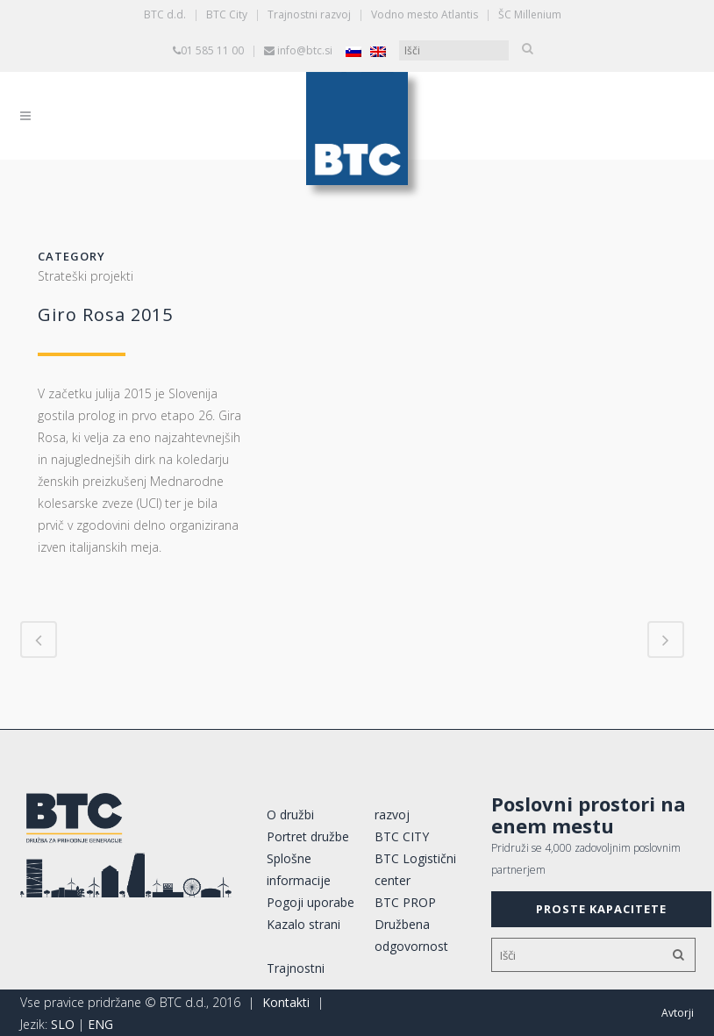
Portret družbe (308, 836)
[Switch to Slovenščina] (353, 51)
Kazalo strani (303, 924)
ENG (100, 1024)
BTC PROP (405, 902)
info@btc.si (304, 50)
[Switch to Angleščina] (378, 51)
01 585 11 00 (212, 50)
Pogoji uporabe (310, 902)
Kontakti (286, 1002)
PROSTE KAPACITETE (601, 909)
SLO (63, 1024)
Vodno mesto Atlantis (424, 14)
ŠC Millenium (529, 14)
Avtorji (677, 1012)
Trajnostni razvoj (309, 14)
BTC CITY (402, 836)
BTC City (226, 14)
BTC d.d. (165, 14)
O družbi (290, 814)
